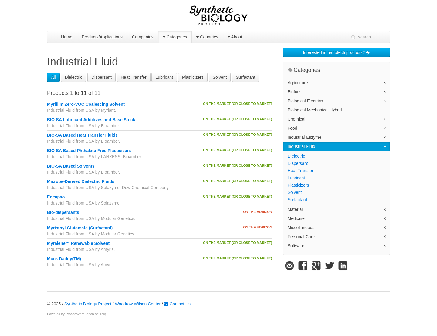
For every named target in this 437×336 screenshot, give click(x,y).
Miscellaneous (301, 227)
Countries (207, 37)
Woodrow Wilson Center (138, 303)
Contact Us (177, 303)
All (53, 77)
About (235, 37)
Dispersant (101, 77)
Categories (175, 37)
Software (296, 245)
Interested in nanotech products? (336, 52)
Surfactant (245, 77)
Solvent (220, 77)
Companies (143, 37)
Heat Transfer (134, 77)
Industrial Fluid (301, 146)
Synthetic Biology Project (87, 303)
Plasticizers (193, 77)
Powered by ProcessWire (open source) (76, 314)
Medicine (296, 218)
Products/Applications (102, 37)
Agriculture (298, 82)
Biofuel (294, 91)
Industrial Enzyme (304, 137)
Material (295, 209)
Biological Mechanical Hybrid (315, 110)
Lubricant (164, 77)
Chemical (296, 119)
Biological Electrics (305, 100)
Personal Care (301, 236)
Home (66, 37)
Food (292, 128)
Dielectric (73, 77)
